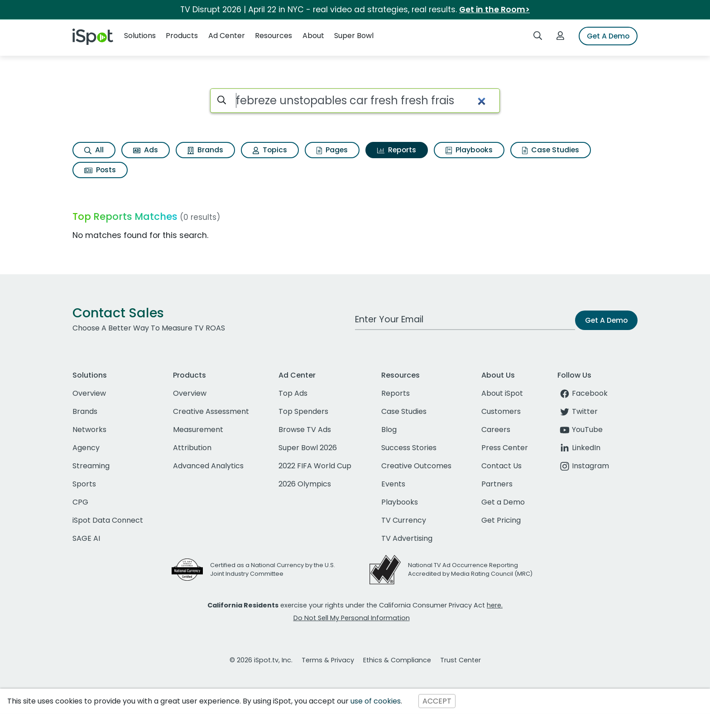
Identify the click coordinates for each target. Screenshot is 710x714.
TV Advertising (406, 538)
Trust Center (460, 660)
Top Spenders (303, 411)
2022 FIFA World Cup (314, 466)
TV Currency (403, 520)
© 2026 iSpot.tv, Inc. (261, 660)
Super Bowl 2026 (307, 447)
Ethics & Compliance (397, 660)
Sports (84, 484)
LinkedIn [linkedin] (578, 447)
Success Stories (409, 447)
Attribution (192, 447)
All (94, 150)
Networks (89, 429)
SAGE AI (86, 538)
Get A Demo (608, 36)
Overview (89, 393)
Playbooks (469, 150)
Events (393, 484)
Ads (145, 150)
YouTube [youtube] (580, 429)
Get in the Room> (494, 9)
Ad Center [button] (226, 35)
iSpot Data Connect (107, 520)
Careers (495, 429)
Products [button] (182, 35)
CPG (80, 502)
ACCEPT (436, 701)
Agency (86, 447)
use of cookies (375, 701)
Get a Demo (503, 502)
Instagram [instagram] (583, 466)
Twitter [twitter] (577, 411)
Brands (205, 150)
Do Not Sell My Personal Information (351, 617)
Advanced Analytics (208, 466)
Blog (389, 429)
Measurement (198, 429)
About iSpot (502, 393)
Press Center (504, 447)
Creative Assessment (211, 411)
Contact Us (501, 466)
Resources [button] (273, 35)
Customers (501, 411)
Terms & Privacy (328, 660)
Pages (332, 150)
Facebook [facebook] (582, 393)
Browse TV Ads (304, 429)
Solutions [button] (140, 35)
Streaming (91, 466)
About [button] (313, 35)
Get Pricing (501, 520)
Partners (497, 484)
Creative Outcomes (416, 466)
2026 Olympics (304, 484)
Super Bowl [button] (354, 35)
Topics (270, 150)
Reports (396, 150)
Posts (100, 170)
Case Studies (550, 150)
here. (495, 605)
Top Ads (292, 393)
